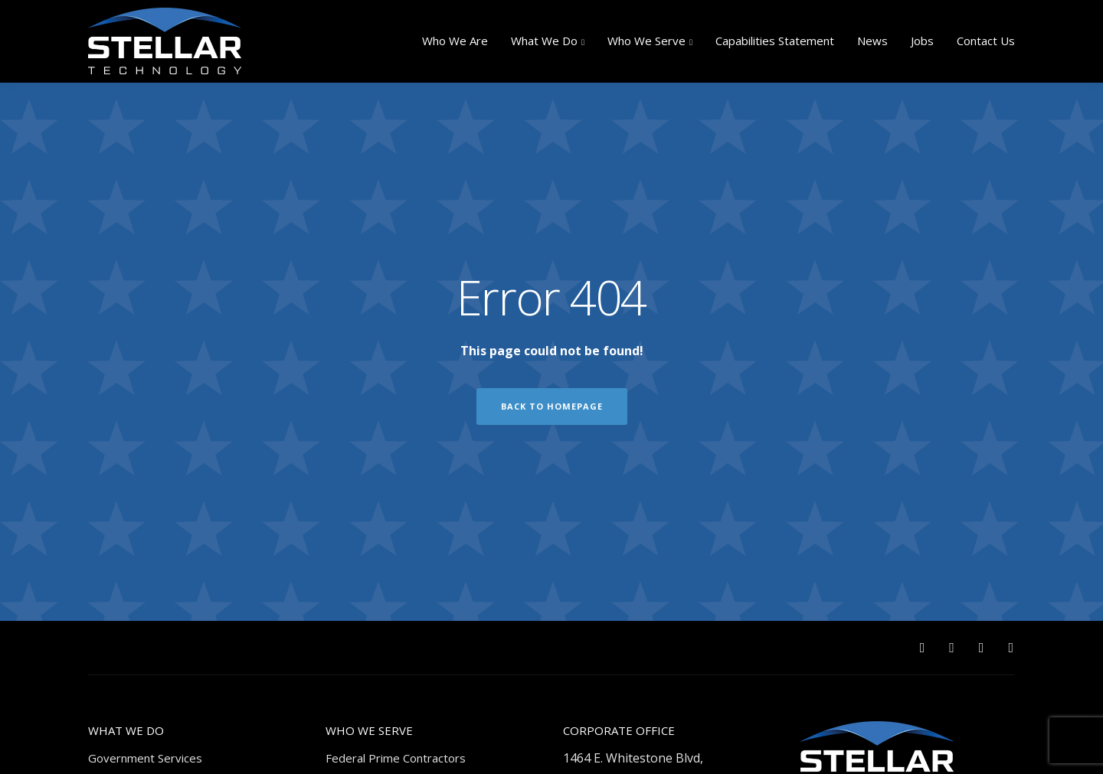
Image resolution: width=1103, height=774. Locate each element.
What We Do (544, 40)
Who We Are (455, 40)
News (872, 40)
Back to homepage (552, 406)
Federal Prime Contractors (396, 758)
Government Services (145, 758)
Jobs (922, 40)
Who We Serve (646, 40)
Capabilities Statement (774, 40)
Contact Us (986, 40)
